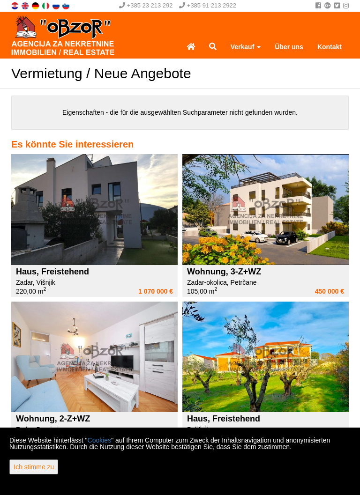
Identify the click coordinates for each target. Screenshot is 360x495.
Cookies (100, 440)
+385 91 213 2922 (207, 5)
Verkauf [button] (246, 47)
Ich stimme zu (34, 467)
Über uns (289, 47)
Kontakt (329, 47)
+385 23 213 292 (146, 5)
